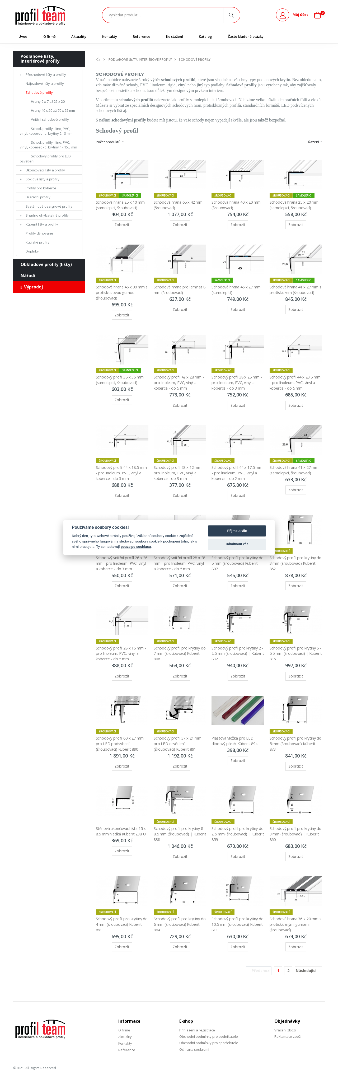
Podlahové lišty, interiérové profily (40, 58)
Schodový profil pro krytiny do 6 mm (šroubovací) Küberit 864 (178, 913)
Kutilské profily (37, 242)
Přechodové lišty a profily (46, 74)
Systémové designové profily (49, 206)
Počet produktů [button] (108, 141)
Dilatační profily (38, 197)
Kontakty (109, 36)
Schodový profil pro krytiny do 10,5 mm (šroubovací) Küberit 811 (236, 913)
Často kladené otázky (246, 36)
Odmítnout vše (237, 544)
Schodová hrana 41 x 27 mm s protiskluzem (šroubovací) (295, 287)
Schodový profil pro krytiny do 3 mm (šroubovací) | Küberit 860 (294, 824)
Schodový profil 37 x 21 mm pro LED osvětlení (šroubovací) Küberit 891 (179, 735)
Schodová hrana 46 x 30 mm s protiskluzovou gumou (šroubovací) (121, 290)
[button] (319, 15)
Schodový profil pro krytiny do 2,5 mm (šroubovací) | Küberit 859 (236, 824)
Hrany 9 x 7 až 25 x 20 (48, 101)
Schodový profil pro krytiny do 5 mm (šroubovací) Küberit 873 (294, 735)
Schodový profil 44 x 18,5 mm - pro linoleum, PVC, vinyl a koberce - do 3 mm (122, 468)
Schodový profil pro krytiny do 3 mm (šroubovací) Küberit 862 (294, 557)
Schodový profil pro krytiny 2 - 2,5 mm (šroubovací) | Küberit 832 (237, 646)
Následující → (308, 958)
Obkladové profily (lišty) (46, 264)
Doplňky (32, 251)
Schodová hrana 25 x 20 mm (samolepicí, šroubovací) (295, 203)
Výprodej (32, 287)
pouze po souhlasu (136, 546)
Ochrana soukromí (194, 1037)
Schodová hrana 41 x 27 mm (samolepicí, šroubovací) (295, 465)
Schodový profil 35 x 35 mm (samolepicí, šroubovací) (121, 376)
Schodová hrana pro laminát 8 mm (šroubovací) (180, 287)
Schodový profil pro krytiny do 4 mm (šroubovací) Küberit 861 (120, 913)
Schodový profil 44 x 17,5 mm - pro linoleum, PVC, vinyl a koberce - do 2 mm (238, 468)
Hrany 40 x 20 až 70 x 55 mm (53, 110)
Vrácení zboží (285, 1018)
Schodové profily (39, 92)
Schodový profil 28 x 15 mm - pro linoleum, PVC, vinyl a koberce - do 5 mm (122, 646)
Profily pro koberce (41, 188)
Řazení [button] (314, 141)
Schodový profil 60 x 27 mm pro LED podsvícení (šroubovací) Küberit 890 (121, 735)
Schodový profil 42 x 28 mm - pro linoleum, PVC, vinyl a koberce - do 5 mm (180, 379)
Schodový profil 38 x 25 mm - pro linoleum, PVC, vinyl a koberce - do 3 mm (238, 379)
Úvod (22, 36)
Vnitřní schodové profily (50, 119)
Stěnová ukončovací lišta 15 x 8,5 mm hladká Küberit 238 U (122, 821)
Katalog (205, 36)
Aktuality (78, 36)
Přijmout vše (237, 531)
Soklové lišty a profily (42, 179)
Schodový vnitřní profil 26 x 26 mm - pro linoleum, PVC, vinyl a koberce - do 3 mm (120, 557)
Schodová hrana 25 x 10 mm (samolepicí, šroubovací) (121, 203)
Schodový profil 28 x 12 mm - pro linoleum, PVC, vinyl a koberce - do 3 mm (180, 468)
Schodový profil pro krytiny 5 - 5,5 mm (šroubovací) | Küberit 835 (295, 646)
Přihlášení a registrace (197, 1018)
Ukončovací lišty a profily (45, 170)
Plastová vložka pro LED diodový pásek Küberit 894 (236, 732)
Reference (141, 36)
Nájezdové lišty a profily (45, 83)
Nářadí (28, 275)
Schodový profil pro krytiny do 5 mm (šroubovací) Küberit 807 (236, 557)
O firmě (49, 36)
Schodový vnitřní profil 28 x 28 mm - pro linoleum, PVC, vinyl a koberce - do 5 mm (178, 557)
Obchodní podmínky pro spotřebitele (208, 1031)
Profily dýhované (39, 233)
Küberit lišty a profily (42, 224)
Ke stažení (174, 36)
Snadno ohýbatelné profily (47, 215)
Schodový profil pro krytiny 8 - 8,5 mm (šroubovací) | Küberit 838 (179, 824)
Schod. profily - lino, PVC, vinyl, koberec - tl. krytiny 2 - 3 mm (46, 131)
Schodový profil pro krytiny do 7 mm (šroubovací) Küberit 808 (178, 646)
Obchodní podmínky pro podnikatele (208, 1024)
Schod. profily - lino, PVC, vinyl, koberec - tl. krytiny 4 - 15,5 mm (48, 144)
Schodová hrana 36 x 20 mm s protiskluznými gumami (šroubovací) (295, 913)
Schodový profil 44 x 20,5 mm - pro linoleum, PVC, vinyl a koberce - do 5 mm (296, 379)
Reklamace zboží (287, 1024)
